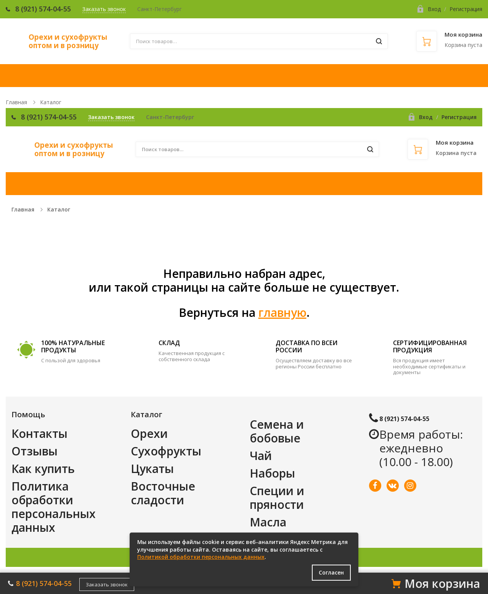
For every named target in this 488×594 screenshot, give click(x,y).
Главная (16, 102)
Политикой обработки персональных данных (201, 556)
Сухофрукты (166, 451)
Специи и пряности (277, 497)
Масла (268, 522)
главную (282, 312)
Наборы (272, 473)
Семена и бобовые (277, 431)
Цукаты (152, 468)
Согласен (331, 572)
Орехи (149, 433)
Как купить (43, 468)
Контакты (39, 433)
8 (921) (27, 8)
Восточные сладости (163, 493)
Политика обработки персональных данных (53, 506)
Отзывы (34, 451)
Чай (261, 455)
